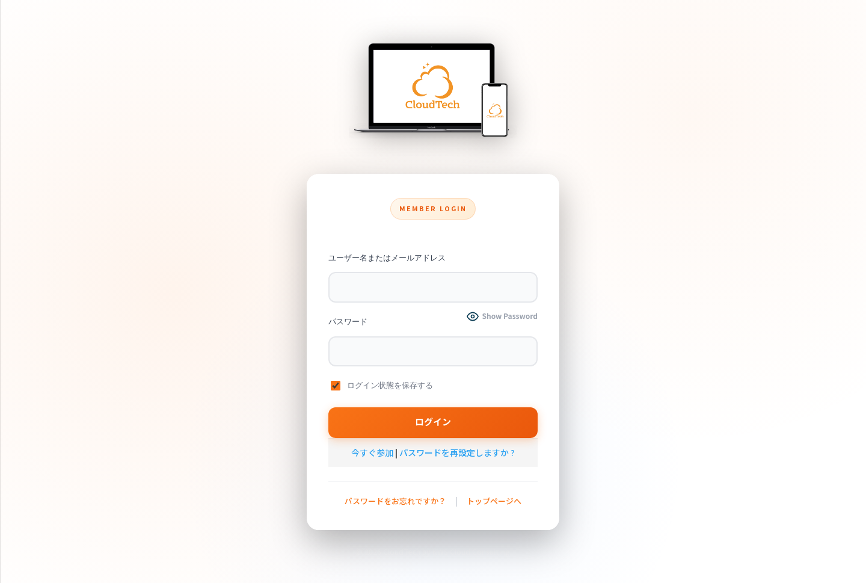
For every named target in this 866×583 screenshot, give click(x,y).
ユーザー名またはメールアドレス (387, 257)
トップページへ (494, 501)
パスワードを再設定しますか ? (457, 452)
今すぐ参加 (372, 452)
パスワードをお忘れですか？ (395, 501)
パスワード (347, 321)
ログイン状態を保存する (382, 385)
